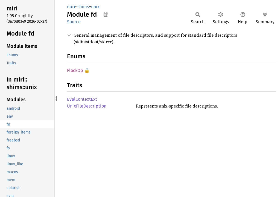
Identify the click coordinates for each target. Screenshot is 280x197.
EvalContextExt (82, 99)
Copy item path (105, 14)
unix (95, 6)
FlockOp (75, 70)
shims (83, 6)
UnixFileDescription (86, 106)
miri (71, 6)
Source (74, 21)
